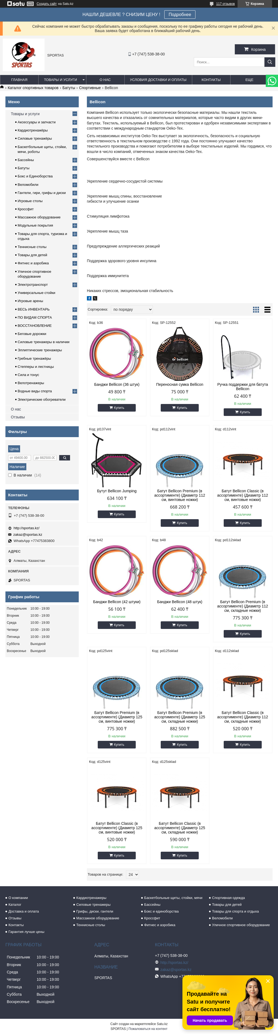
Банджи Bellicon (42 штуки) (116, 602)
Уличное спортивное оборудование (241, 925)
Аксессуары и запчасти (37, 122)
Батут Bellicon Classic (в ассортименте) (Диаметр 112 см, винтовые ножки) (242, 495)
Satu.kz (162, 1024)
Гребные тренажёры (34, 358)
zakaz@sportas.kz (27, 534)
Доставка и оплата (23, 911)
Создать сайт (47, 4)
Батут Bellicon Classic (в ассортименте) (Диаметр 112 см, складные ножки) (242, 716)
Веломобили (28, 185)
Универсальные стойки (36, 293)
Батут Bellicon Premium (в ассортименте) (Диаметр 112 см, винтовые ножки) (179, 495)
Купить (119, 408)
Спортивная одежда (228, 898)
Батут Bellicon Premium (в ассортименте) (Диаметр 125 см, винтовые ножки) (116, 716)
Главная (19, 80)
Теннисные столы (32, 247)
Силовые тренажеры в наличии (44, 342)
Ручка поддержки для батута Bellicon (242, 386)
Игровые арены (30, 301)
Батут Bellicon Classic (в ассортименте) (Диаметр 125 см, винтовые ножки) (116, 827)
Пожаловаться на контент (147, 1029)
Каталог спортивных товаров (33, 88)
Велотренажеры (31, 383)
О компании (18, 898)
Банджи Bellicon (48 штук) (180, 602)
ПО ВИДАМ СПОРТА (35, 317)
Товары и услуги (60, 80)
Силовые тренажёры (35, 138)
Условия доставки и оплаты (158, 80)
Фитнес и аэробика (33, 263)
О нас (105, 80)
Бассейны (26, 160)
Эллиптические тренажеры (40, 350)
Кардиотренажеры (91, 898)
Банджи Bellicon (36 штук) (117, 384)
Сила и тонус (28, 375)
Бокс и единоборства (161, 911)
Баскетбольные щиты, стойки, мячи (173, 898)
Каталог (14, 905)
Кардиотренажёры (33, 130)
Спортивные (90, 88)
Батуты (68, 88)
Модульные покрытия (35, 225)
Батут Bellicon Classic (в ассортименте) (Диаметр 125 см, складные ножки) (179, 827)
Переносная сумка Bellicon (179, 384)
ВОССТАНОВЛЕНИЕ (35, 326)
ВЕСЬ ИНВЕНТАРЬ (34, 309)
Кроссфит (26, 209)
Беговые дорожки (32, 334)
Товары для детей (32, 255)
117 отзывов (225, 4)
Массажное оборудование (39, 217)
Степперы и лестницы (36, 367)
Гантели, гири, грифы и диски (42, 193)
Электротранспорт (33, 285)
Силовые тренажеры (93, 905)
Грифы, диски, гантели (94, 911)
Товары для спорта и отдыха (235, 911)
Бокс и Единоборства (35, 176)
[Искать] (269, 62)
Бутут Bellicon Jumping (117, 491)
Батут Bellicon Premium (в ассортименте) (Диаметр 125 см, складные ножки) (179, 716)
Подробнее (180, 14)
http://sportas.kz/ (26, 528)
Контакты (211, 80)
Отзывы (18, 417)
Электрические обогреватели (42, 399)
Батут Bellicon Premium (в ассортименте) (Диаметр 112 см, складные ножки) (242, 606)
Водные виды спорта (35, 391)
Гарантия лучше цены (26, 932)
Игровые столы (30, 201)
